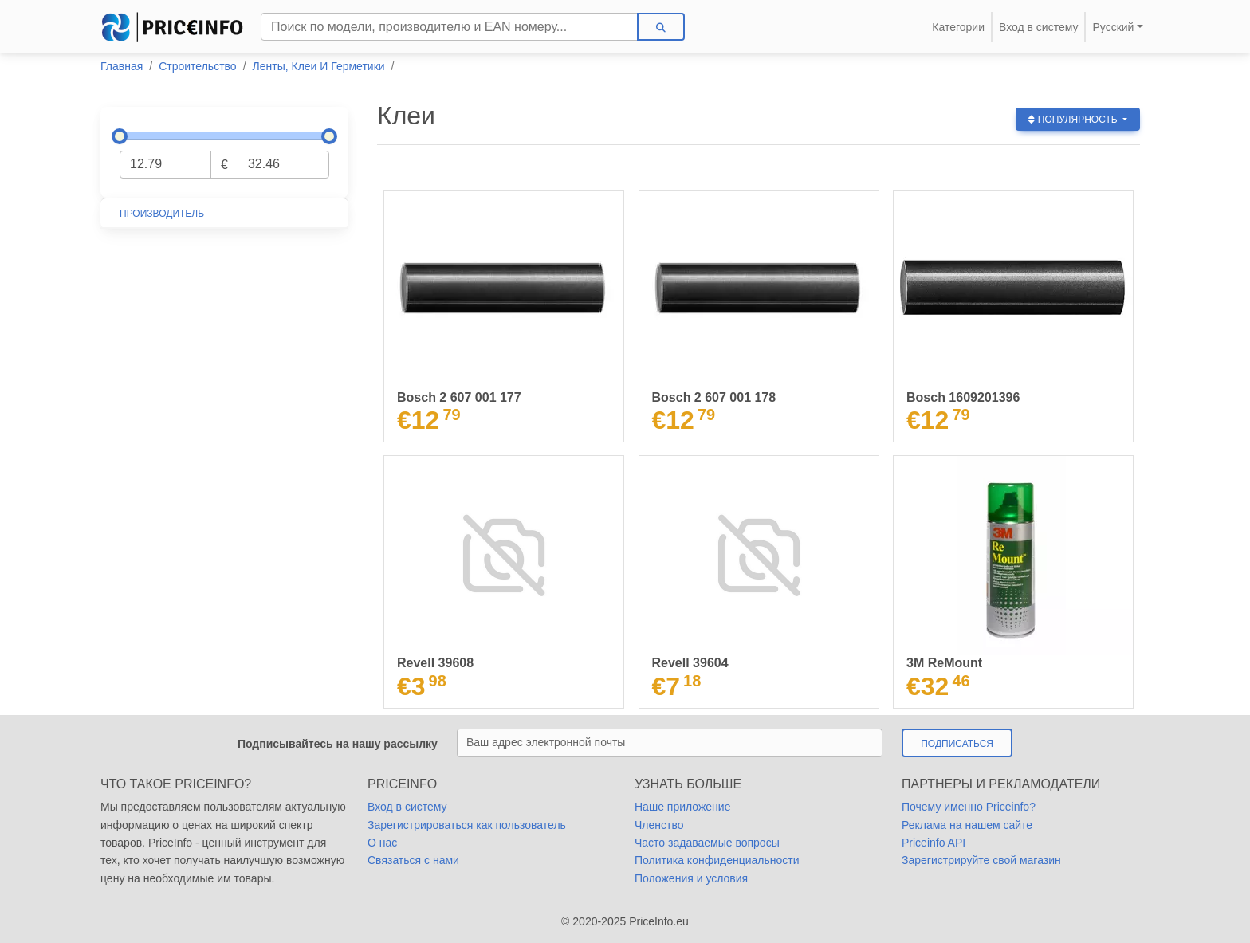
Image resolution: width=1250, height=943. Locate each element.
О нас (382, 842)
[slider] (120, 136)
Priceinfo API (933, 842)
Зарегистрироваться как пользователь (467, 825)
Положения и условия (691, 878)
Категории (958, 27)
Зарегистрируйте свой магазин (981, 860)
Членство (659, 825)
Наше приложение (682, 806)
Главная (121, 66)
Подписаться (957, 743)
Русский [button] (1113, 27)
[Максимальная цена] (283, 165)
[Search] (449, 27)
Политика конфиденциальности (717, 860)
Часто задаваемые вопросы (707, 842)
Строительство (197, 66)
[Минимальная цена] (165, 165)
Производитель (162, 213)
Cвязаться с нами (413, 860)
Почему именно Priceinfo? (969, 806)
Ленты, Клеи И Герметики (319, 66)
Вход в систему (1039, 27)
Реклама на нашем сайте (967, 825)
